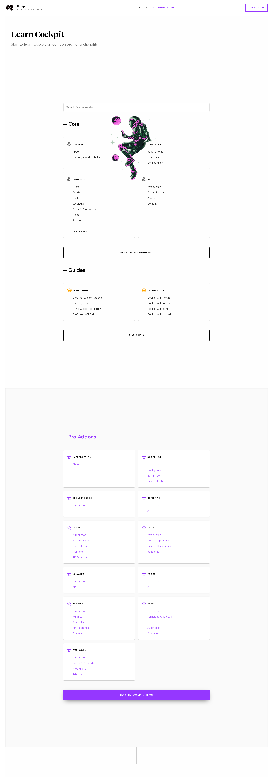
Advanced (153, 633)
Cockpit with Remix (158, 309)
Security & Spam (82, 540)
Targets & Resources (159, 616)
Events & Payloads (83, 663)
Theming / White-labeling (87, 157)
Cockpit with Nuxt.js (158, 303)
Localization (79, 203)
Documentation (164, 8)
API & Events (80, 557)
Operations (154, 622)
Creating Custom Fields (86, 303)
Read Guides (136, 335)
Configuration (155, 163)
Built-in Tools (154, 475)
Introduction (154, 187)
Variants (77, 616)
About (76, 151)
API (149, 511)
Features (141, 8)
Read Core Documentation (136, 252)
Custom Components (159, 546)
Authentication (81, 231)
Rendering (153, 552)
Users (76, 187)
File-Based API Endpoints (87, 314)
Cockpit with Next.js (158, 297)
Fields (76, 215)
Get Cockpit (256, 8)
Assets (76, 192)
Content (77, 198)
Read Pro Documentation (136, 695)
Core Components (158, 540)
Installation (153, 157)
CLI (74, 226)
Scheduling (79, 622)
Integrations (79, 668)
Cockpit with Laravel (159, 314)
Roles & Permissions (84, 209)
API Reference (81, 628)
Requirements (155, 151)
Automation (153, 628)
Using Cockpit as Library (87, 309)
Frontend (78, 552)
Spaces (77, 220)
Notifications (80, 546)
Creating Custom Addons (87, 297)
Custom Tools (155, 481)
